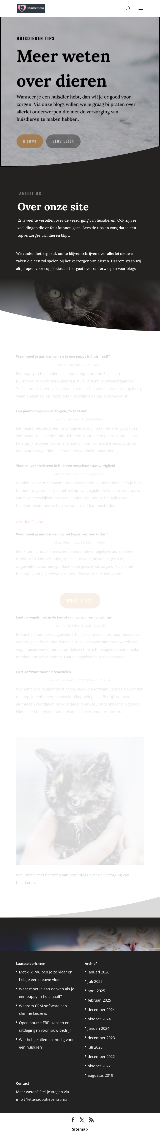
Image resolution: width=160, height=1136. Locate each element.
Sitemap (80, 1129)
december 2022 (101, 1056)
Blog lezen (63, 140)
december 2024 (101, 1009)
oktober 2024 (99, 1018)
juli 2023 (95, 1047)
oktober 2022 (99, 1065)
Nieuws (30, 140)
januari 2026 (98, 971)
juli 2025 (95, 981)
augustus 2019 (100, 1075)
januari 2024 (98, 1028)
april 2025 (96, 990)
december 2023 (101, 1037)
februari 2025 (99, 1000)
